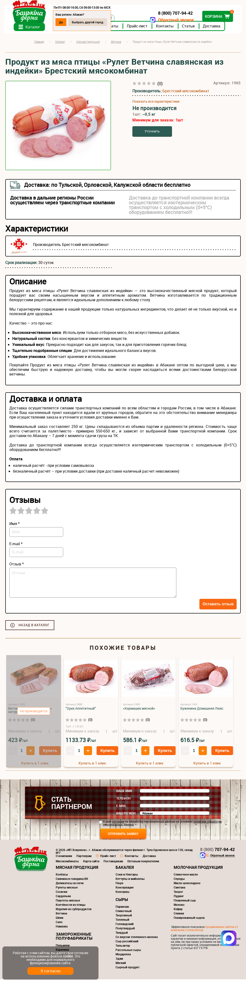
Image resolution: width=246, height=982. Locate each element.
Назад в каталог (33, 627)
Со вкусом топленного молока (137, 939)
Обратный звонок (175, 20)
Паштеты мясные (68, 903)
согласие (118, 824)
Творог (178, 894)
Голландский (125, 926)
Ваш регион (125, 816)
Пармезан (122, 909)
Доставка (212, 29)
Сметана (179, 890)
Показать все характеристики (155, 104)
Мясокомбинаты (67, 864)
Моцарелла (123, 957)
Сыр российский (127, 944)
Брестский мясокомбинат (185, 93)
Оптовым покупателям (143, 864)
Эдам (119, 961)
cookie (68, 956)
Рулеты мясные (67, 890)
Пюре (119, 886)
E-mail (121, 808)
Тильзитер (123, 948)
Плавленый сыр (185, 903)
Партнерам (84, 858)
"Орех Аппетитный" (81, 711)
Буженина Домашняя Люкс (201, 711)
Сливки (179, 916)
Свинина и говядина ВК (72, 881)
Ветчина (61, 916)
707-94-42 (217, 852)
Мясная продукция (77, 870)
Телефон (123, 801)
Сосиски (61, 894)
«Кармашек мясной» (139, 711)
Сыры (122, 902)
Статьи (189, 29)
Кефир (178, 911)
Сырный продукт (128, 970)
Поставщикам (113, 864)
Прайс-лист (138, 29)
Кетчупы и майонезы (130, 881)
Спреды (179, 881)
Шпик (59, 920)
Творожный (124, 918)
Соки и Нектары (127, 877)
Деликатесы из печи (70, 886)
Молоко (179, 907)
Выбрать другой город (89, 22)
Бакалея (125, 870)
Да (62, 22)
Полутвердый (125, 931)
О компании (64, 858)
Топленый (122, 922)
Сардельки (63, 899)
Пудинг (179, 899)
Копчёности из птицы (71, 907)
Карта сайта (91, 864)
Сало (59, 924)
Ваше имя (124, 793)
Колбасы (62, 877)
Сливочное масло (186, 877)
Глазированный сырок (189, 920)
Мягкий (121, 965)
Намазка (62, 929)
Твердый (122, 935)
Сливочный (124, 913)
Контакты (166, 29)
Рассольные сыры (128, 952)
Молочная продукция (198, 870)
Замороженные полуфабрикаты (74, 939)
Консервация (125, 890)
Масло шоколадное (187, 886)
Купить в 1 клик (92, 765)
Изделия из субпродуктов (74, 911)
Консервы (122, 894)
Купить (107, 753)
